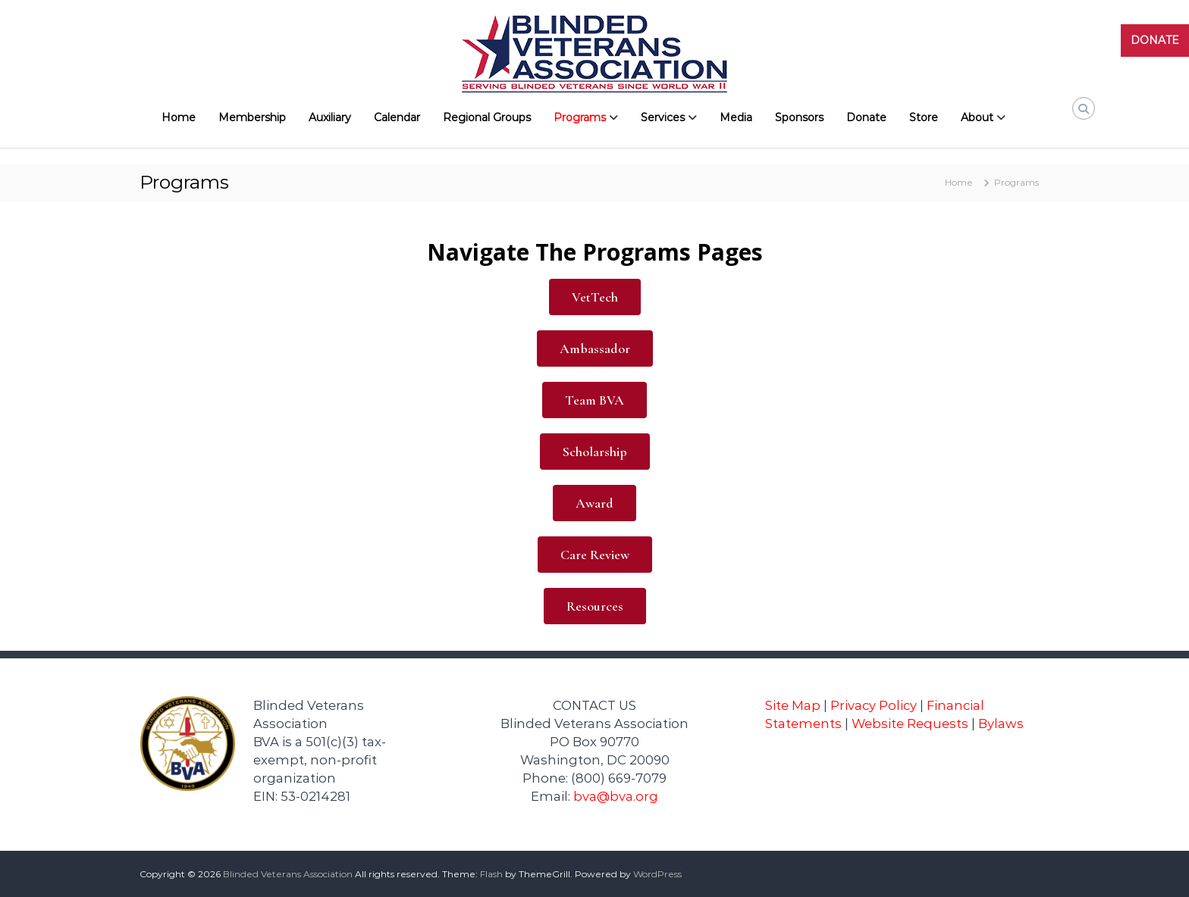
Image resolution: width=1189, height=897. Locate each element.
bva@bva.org (615, 796)
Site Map (792, 705)
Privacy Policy (873, 705)
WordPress (657, 874)
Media (736, 117)
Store (923, 117)
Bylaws (1001, 723)
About (977, 117)
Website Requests (910, 723)
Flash (491, 874)
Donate (866, 117)
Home (179, 117)
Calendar (397, 117)
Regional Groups (487, 117)
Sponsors (799, 117)
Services (663, 117)
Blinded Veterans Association (288, 874)
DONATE (1155, 40)
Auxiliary (330, 117)
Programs (580, 117)
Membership (252, 117)
